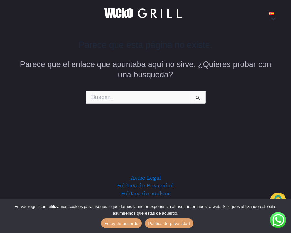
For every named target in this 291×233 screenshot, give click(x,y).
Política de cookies (146, 193)
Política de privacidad (169, 223)
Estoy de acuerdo (121, 223)
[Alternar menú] (272, 20)
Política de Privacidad (145, 186)
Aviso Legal (145, 178)
